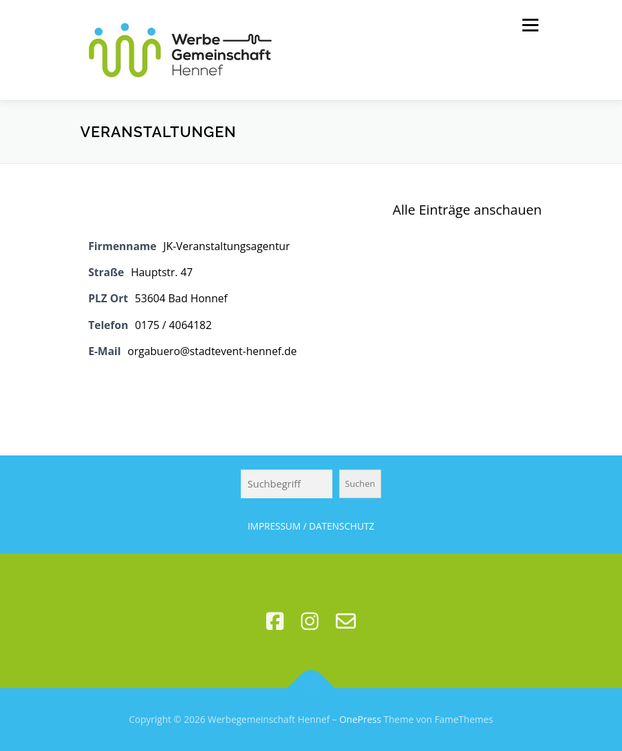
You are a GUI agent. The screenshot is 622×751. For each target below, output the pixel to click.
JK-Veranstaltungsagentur (226, 246)
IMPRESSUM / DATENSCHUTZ (311, 526)
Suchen (360, 483)
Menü (530, 24)
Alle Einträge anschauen (467, 210)
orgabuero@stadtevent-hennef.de (212, 351)
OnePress (360, 719)
